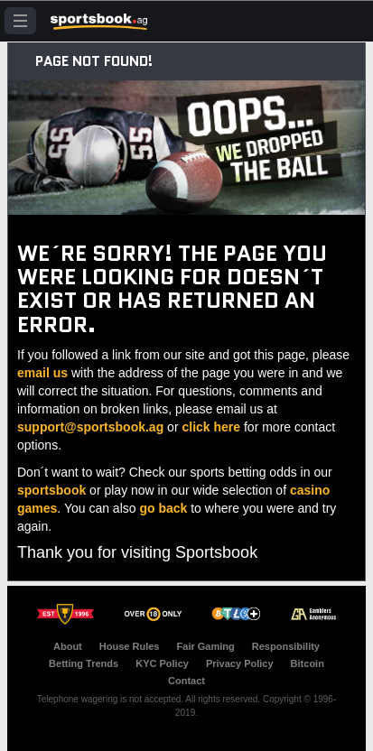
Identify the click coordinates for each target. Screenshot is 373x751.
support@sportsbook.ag (90, 427)
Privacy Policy (240, 663)
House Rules (129, 646)
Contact (186, 680)
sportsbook (51, 490)
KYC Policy (162, 663)
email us (42, 373)
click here (211, 427)
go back (163, 508)
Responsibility (286, 646)
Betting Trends (83, 663)
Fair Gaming (206, 646)
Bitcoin (307, 663)
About (67, 646)
